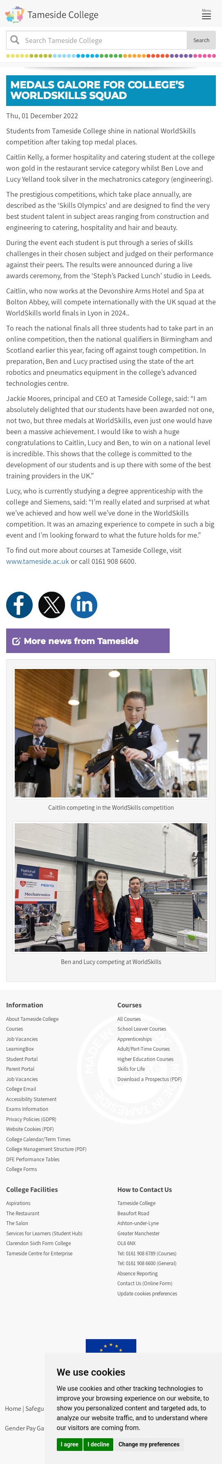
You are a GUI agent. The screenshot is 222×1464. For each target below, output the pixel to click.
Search (201, 40)
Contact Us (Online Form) (145, 1283)
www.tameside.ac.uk (37, 561)
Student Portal (22, 1059)
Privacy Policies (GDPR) (31, 1119)
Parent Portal (20, 1068)
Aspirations (18, 1203)
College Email (21, 1089)
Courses (14, 1028)
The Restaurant (22, 1213)
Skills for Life (131, 1068)
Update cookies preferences (147, 1293)
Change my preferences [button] (149, 1444)
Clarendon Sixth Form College (38, 1243)
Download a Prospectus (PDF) (149, 1079)
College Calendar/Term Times (38, 1139)
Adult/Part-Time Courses (143, 1048)
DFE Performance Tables (32, 1159)
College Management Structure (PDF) (46, 1149)
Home (13, 1408)
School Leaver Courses (141, 1028)
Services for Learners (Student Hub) (44, 1233)
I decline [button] (98, 1444)
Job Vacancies (22, 1039)
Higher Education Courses (145, 1059)
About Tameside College (32, 1019)
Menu (208, 13)
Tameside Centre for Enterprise (39, 1253)
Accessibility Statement (31, 1099)
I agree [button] (69, 1444)
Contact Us (155, 1189)
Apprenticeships (134, 1039)
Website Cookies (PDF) (30, 1129)
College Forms (21, 1169)
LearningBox (20, 1048)
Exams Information (27, 1109)
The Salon (17, 1223)
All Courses (129, 1019)
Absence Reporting (137, 1273)
